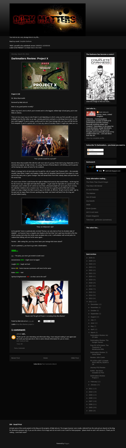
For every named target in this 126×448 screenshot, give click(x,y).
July (92, 320)
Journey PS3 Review (97, 367)
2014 (91, 295)
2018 (91, 283)
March (93, 332)
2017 (91, 286)
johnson (19, 334)
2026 (91, 258)
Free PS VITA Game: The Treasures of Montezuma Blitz (99, 347)
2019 (91, 280)
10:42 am (20, 344)
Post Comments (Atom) (49, 364)
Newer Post (15, 358)
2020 (91, 276)
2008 (91, 398)
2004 (91, 411)
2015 (91, 292)
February (94, 382)
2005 (91, 407)
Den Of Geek (91, 197)
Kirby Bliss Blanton (22, 324)
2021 (91, 273)
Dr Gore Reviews (92, 190)
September (95, 314)
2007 (91, 401)
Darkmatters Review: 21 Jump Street (98, 353)
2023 (91, 267)
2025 (91, 261)
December (94, 304)
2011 (91, 389)
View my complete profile (95, 138)
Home (45, 358)
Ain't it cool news (92, 212)
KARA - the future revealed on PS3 (97, 372)
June (93, 323)
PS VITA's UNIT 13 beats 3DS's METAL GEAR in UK (99, 362)
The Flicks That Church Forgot (97, 182)
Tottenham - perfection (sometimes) (99, 220)
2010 (91, 392)
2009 (91, 395)
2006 (91, 404)
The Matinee (90, 193)
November (94, 307)
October (94, 310)
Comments (92, 154)
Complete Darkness (25, 41)
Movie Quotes (91, 208)
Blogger (66, 443)
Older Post (75, 358)
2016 (91, 289)
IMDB (88, 205)
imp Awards (90, 201)
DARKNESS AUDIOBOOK (43, 45)
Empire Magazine (92, 216)
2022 (91, 270)
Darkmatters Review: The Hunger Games (99, 341)
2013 (91, 298)
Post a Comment (19, 348)
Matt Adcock (104, 112)
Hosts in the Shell (36, 48)
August (93, 317)
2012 (91, 302)
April (92, 329)
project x (31, 324)
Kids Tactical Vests (22, 341)
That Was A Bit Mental (94, 186)
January (94, 385)
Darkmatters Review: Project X (97, 377)
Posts (91, 150)
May (92, 326)
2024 (91, 264)
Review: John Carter (97, 357)
